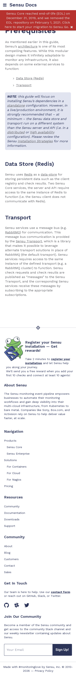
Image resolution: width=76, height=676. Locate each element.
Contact (9, 565)
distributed (16, 132)
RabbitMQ (12, 232)
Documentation (14, 512)
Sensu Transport (29, 241)
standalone (16, 105)
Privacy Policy (44, 670)
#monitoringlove (30, 666)
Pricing (8, 486)
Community (11, 506)
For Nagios (14, 479)
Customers (11, 559)
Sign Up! (62, 649)
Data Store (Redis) (30, 78)
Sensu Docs (23, 5)
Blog (7, 552)
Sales (7, 572)
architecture (27, 46)
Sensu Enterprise (18, 453)
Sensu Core (14, 447)
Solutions (10, 460)
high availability (42, 132)
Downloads (11, 519)
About (8, 546)
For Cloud (13, 473)
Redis (28, 174)
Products (10, 440)
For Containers (17, 466)
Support (9, 525)
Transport (23, 85)
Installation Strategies (35, 141)
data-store (49, 174)
